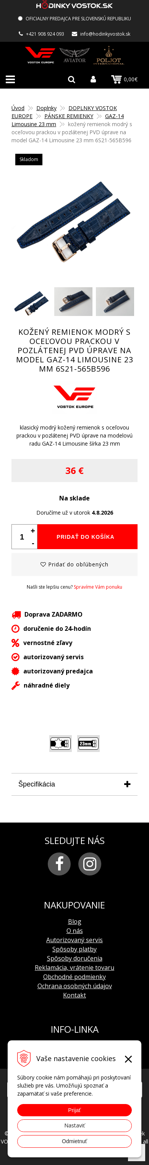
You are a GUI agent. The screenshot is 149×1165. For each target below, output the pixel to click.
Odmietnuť (74, 1141)
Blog (74, 921)
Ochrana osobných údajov (74, 986)
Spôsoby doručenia (74, 958)
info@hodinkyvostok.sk (105, 34)
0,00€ (124, 79)
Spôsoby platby (74, 949)
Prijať (74, 1110)
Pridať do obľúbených (74, 564)
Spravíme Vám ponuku (98, 587)
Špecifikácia (36, 784)
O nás (74, 930)
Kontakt (74, 995)
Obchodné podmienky (74, 976)
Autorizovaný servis (74, 940)
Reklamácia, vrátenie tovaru (74, 967)
